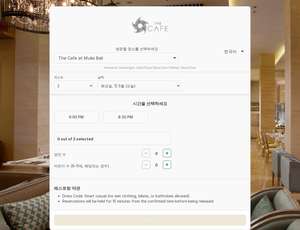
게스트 (58, 77)
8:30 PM (125, 117)
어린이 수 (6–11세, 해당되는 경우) (81, 166)
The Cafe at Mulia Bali (117, 58)
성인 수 (60, 154)
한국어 (234, 51)
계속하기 (150, 220)
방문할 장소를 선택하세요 (137, 49)
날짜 (101, 77)
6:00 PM (76, 117)
